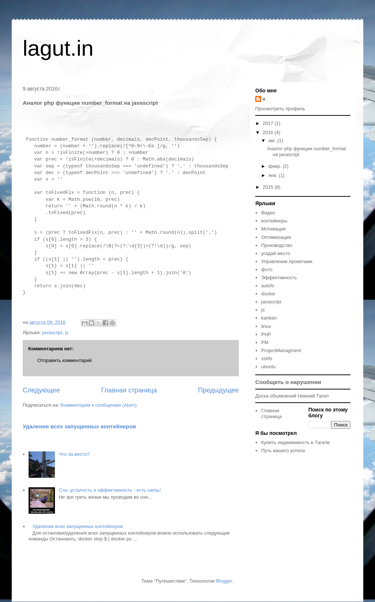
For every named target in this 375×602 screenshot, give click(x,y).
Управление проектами (286, 261)
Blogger (224, 581)
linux (266, 326)
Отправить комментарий (64, 360)
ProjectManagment (281, 350)
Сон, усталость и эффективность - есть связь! (110, 490)
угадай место (275, 253)
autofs (267, 285)
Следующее (41, 390)
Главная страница (129, 390)
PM (264, 342)
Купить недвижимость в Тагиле (295, 442)
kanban (269, 318)
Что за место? (74, 454)
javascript (52, 332)
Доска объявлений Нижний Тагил (291, 396)
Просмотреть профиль (280, 108)
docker (268, 293)
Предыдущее (218, 390)
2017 (269, 123)
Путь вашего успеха (283, 450)
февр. (275, 166)
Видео (268, 212)
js (66, 332)
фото (266, 269)
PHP (266, 334)
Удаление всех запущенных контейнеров (79, 426)
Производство (276, 245)
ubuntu (268, 366)
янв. (273, 175)
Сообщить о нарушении (288, 382)
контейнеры (274, 221)
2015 (269, 187)
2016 (269, 132)
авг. (273, 140)
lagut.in (58, 48)
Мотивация (273, 229)
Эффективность (279, 277)
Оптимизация (276, 237)
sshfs (266, 358)
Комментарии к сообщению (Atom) (98, 405)
